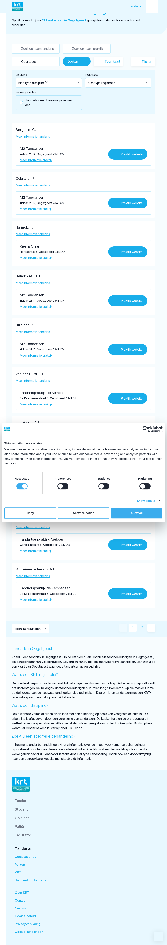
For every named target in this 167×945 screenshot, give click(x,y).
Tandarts (135, 6)
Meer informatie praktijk (36, 160)
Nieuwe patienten (26, 92)
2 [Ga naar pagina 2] (142, 628)
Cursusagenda (25, 857)
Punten (20, 864)
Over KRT (22, 893)
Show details (146, 500)
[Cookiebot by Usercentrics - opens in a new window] (145, 429)
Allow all (137, 513)
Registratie (91, 74)
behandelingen (48, 745)
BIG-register (123, 723)
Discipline (21, 74)
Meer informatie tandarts (33, 136)
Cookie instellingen (29, 932)
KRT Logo (22, 872)
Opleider (22, 818)
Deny (30, 513)
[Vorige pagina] (123, 628)
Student (21, 809)
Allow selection (83, 513)
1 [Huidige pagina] (132, 628)
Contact (20, 900)
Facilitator (23, 835)
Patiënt (21, 826)
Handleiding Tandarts (30, 880)
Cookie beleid (25, 916)
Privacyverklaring (28, 924)
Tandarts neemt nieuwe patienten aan (44, 103)
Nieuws (20, 908)
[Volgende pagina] (151, 628)
